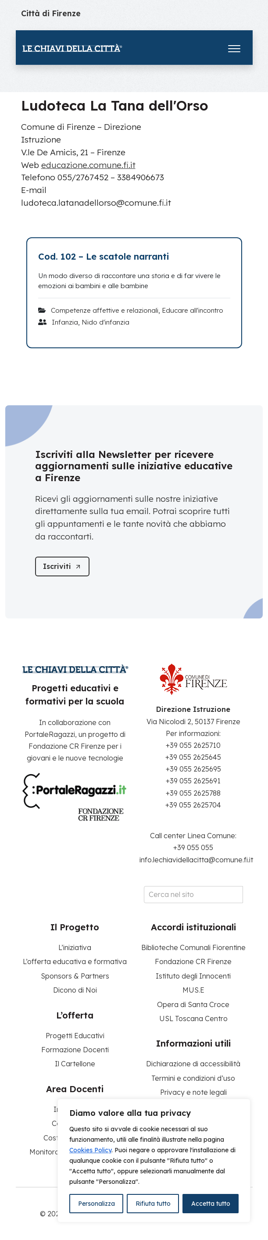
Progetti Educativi (75, 1035)
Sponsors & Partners (75, 976)
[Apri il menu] (234, 47)
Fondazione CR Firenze (193, 961)
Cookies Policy (90, 1150)
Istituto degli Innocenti (193, 976)
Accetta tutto (210, 1204)
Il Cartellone (75, 1063)
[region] (153, 1160)
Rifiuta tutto (153, 1204)
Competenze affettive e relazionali (104, 310)
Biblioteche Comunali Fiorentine (193, 947)
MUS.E (193, 990)
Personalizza (96, 1204)
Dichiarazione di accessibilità (193, 1063)
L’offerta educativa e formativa (75, 961)
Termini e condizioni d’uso (193, 1078)
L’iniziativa (74, 947)
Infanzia (65, 322)
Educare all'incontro (192, 310)
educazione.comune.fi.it (88, 165)
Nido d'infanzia (105, 322)
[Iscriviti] (62, 567)
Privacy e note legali (193, 1092)
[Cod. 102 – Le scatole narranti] (134, 256)
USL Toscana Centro (193, 1018)
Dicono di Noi (75, 990)
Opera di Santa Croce (193, 1004)
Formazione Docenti (75, 1049)
